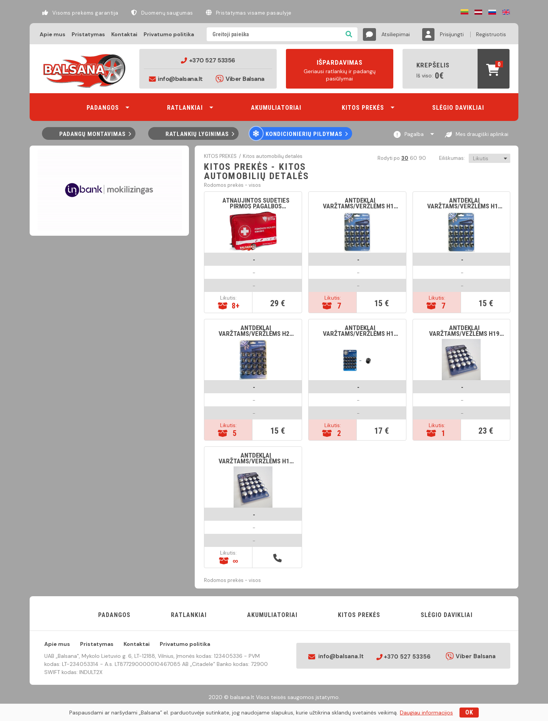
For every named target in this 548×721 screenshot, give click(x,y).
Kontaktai (124, 34)
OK (469, 712)
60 (413, 158)
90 (422, 158)
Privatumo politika (169, 34)
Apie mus (52, 34)
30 (404, 158)
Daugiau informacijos (426, 712)
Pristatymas (88, 34)
